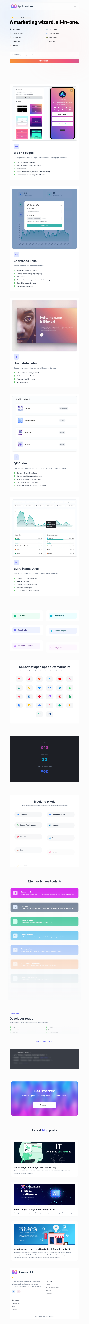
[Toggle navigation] (75, 6)
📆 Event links (15, 37)
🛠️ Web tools (51, 41)
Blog (13, 1306)
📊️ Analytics (15, 45)
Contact (14, 1309)
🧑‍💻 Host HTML (51, 37)
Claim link (44, 61)
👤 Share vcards (52, 33)
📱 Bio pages (15, 29)
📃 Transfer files (16, 33)
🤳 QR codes (15, 41)
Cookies (49, 1294)
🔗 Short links (51, 29)
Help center (16, 1303)
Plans (48, 1284)
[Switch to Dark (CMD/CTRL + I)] (13, 1277)
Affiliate (48, 1291)
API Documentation (52, 1288)
